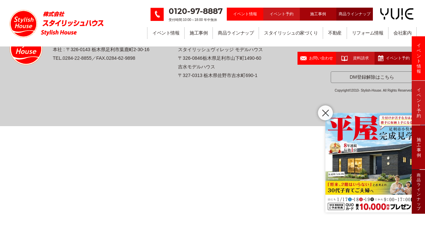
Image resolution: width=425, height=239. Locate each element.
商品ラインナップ (355, 14)
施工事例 (318, 14)
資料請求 (355, 58)
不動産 (335, 33)
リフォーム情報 (367, 33)
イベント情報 (245, 14)
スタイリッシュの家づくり (291, 33)
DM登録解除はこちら (372, 77)
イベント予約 (282, 14)
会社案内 (402, 33)
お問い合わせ (316, 58)
